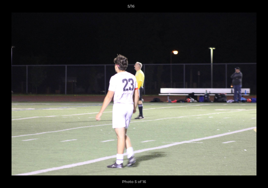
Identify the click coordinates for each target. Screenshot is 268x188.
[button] (246, 7)
